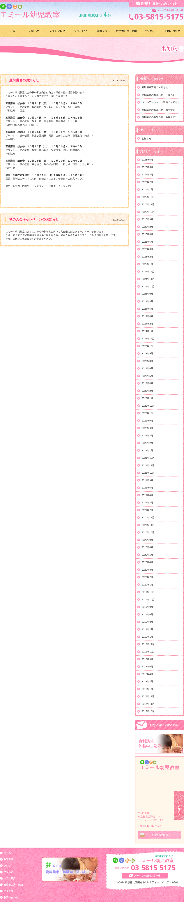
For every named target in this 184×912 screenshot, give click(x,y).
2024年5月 (147, 308)
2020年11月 (148, 525)
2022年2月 (147, 443)
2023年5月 (147, 376)
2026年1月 (147, 189)
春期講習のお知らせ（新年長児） (160, 117)
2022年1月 (147, 450)
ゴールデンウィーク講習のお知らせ (161, 102)
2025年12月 (148, 197)
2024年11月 (148, 279)
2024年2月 (147, 323)
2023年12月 (148, 338)
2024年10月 (148, 286)
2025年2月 (147, 256)
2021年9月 (147, 480)
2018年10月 (148, 651)
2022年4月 (147, 435)
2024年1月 (147, 331)
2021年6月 (147, 487)
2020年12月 (148, 517)
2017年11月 (148, 704)
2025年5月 (147, 241)
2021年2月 (147, 510)
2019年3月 (147, 621)
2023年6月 (147, 368)
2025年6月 (147, 234)
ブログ (7, 865)
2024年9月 (147, 293)
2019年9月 (147, 607)
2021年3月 (147, 502)
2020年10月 (148, 532)
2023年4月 (147, 383)
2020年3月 (147, 569)
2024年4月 (147, 316)
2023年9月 (147, 353)
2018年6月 (147, 666)
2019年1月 (147, 636)
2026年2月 (147, 182)
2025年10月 (148, 212)
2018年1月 (147, 689)
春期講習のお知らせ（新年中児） (160, 109)
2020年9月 (147, 540)
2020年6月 (147, 547)
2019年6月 (147, 614)
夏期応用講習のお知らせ (155, 87)
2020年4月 (147, 562)
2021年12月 (148, 457)
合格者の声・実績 (13, 884)
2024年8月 (147, 301)
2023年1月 (147, 398)
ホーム (7, 853)
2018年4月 (147, 674)
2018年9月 (147, 659)
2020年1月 (147, 584)
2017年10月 (148, 711)
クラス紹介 (10, 872)
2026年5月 (147, 167)
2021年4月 (147, 495)
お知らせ (146, 138)
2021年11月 (148, 465)
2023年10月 (148, 346)
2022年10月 (148, 413)
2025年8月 (147, 226)
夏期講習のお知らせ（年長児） (158, 95)
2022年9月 (147, 420)
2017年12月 (148, 696)
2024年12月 (148, 271)
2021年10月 (148, 472)
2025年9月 (147, 219)
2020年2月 (147, 577)
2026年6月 (147, 159)
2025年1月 (147, 264)
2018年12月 (148, 644)
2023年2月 (147, 390)
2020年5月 (147, 554)
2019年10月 (148, 599)
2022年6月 (147, 428)
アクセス (8, 891)
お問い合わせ (11, 897)
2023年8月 (147, 361)
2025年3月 (147, 249)
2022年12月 (148, 405)
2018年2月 (147, 681)
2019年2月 (147, 629)
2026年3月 (147, 174)
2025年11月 (148, 204)
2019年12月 (148, 592)
